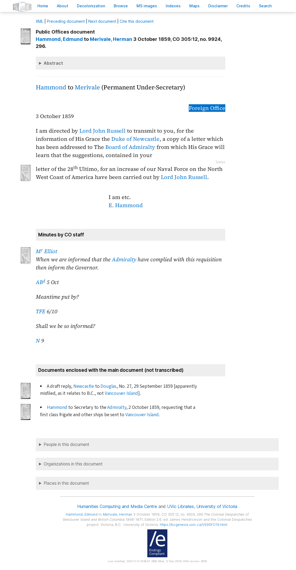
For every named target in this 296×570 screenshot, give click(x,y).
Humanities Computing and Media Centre (117, 506)
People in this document (66, 444)
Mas (194, 6)
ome (42, 6)
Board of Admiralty (130, 147)
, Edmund (59, 39)
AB (40, 282)
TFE (40, 311)
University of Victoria (216, 506)
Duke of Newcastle (135, 139)
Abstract (53, 63)
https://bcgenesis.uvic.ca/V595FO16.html (193, 525)
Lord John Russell (102, 131)
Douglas (108, 386)
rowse (121, 6)
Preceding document (66, 21)
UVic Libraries (180, 506)
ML (39, 21)
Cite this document (137, 21)
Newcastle (83, 386)
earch (265, 6)
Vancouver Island (121, 393)
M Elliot (46, 251)
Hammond (51, 87)
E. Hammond (126, 205)
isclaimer (218, 6)
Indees (173, 6)
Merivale (87, 87)
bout (62, 6)
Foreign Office (207, 108)
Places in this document (66, 483)
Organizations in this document (73, 464)
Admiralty (124, 259)
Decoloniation (91, 6)
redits (243, 6)
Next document (102, 21)
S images (146, 6)
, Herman (111, 39)
